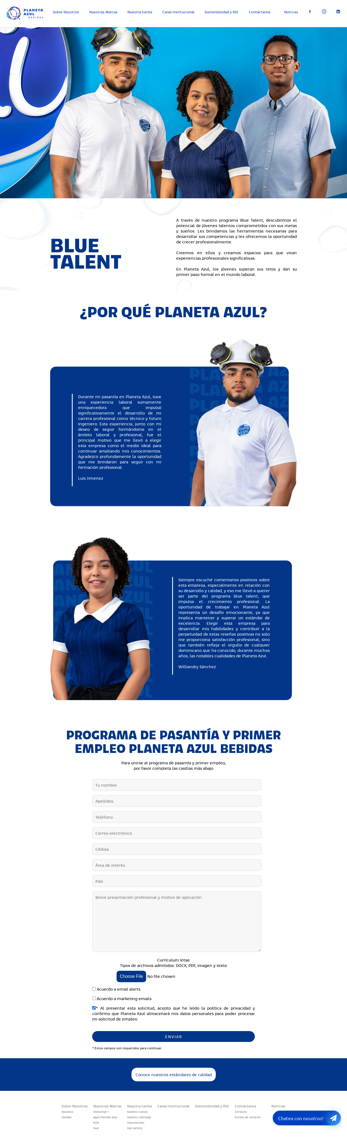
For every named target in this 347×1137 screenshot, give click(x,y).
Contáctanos (260, 12)
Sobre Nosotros (66, 12)
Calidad (66, 1117)
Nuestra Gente (139, 12)
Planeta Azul (28, 16)
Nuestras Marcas (103, 12)
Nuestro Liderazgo (139, 1117)
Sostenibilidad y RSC (221, 12)
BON (96, 1123)
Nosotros (67, 1112)
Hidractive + (101, 1112)
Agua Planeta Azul (105, 1117)
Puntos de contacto (248, 1117)
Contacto (241, 1112)
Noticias (291, 12)
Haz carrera (134, 1128)
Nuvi (96, 1128)
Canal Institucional (178, 12)
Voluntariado (135, 1123)
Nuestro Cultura (137, 1112)
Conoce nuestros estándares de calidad (174, 1074)
